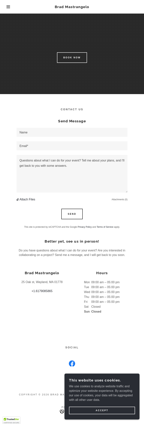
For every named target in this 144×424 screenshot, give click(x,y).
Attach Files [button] (27, 199)
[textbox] (72, 132)
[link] (72, 7)
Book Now (72, 57)
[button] (7, 7)
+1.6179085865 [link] (42, 291)
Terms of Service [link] (105, 227)
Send (72, 214)
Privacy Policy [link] (85, 227)
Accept (102, 410)
